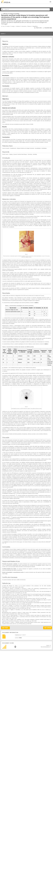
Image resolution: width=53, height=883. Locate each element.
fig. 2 (30, 381)
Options (3, 34)
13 (2, 622)
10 (2, 612)
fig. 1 (40, 222)
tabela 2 (46, 343)
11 (2, 615)
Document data (47, 28)
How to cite (38, 28)
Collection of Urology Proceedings (11, 13)
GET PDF (5, 628)
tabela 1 (37, 302)
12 (16, 495)
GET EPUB (47, 628)
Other (20, 637)
